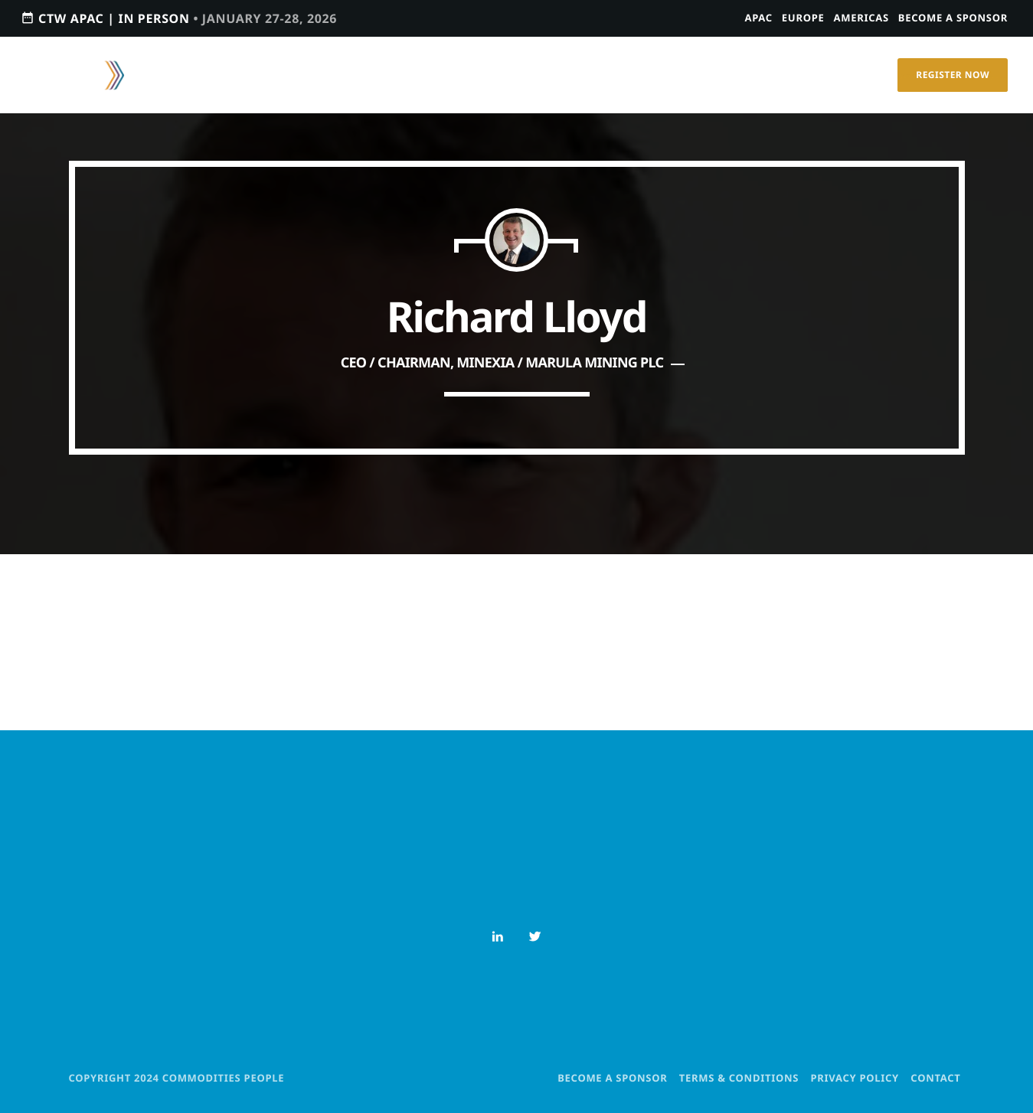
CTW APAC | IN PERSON (179, 18)
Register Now (952, 74)
